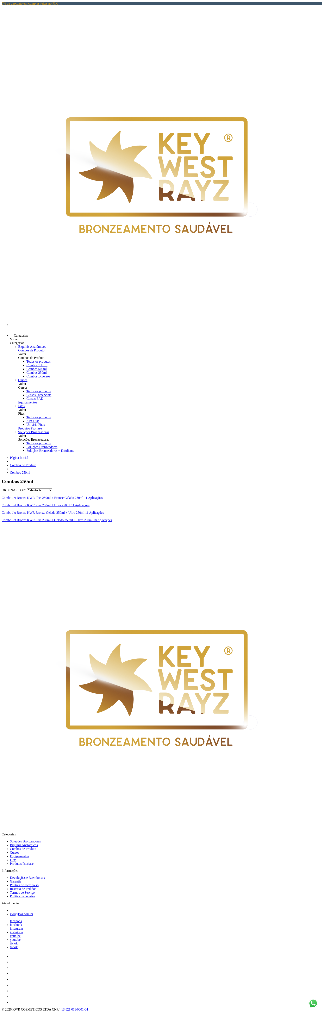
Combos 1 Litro (36, 365)
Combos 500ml (36, 369)
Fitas (21, 406)
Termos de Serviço (22, 892)
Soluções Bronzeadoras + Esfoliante (50, 450)
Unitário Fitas (35, 424)
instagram (16, 928)
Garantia (15, 881)
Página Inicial (19, 457)
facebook (16, 921)
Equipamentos (27, 402)
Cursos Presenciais (38, 395)
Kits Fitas (32, 421)
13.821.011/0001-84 (74, 1009)
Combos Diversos (38, 376)
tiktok (14, 943)
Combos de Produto (31, 350)
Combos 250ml (36, 372)
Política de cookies (22, 896)
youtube (15, 936)
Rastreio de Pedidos (23, 889)
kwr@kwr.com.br (21, 914)
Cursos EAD (34, 398)
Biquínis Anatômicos (32, 346)
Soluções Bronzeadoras (33, 432)
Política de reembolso (24, 885)
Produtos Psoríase (30, 428)
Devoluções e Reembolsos (27, 877)
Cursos (22, 380)
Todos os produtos (38, 361)
